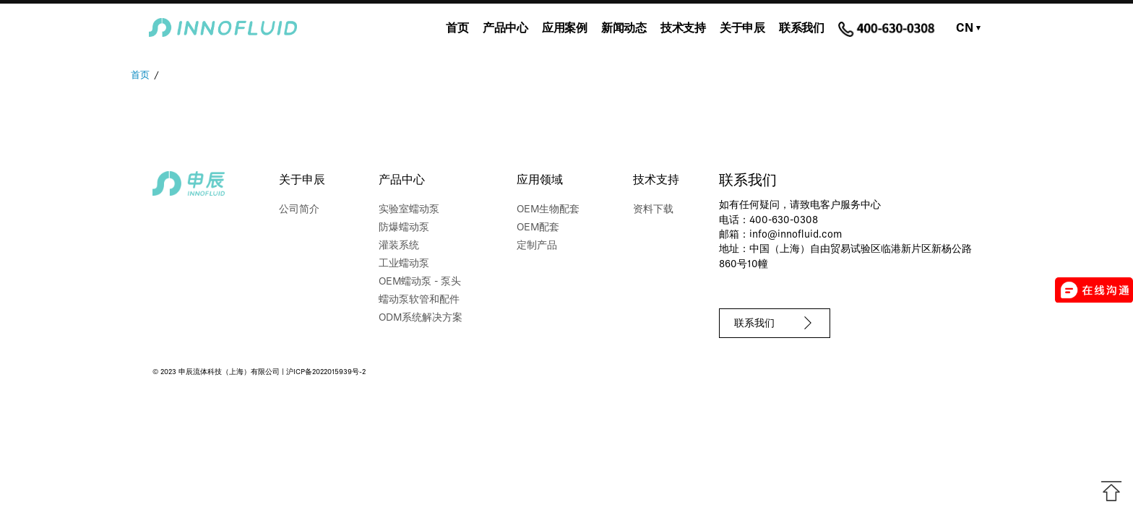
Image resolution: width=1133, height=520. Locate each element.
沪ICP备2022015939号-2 (326, 372)
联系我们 (801, 29)
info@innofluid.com (795, 235)
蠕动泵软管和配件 (419, 300)
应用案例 (564, 29)
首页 (457, 29)
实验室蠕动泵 (409, 209)
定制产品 (537, 245)
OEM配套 (538, 227)
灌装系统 (399, 245)
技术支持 (682, 29)
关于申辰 (742, 29)
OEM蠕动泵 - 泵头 (420, 282)
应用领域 (540, 180)
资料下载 (653, 209)
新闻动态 (623, 29)
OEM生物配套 (548, 209)
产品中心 (505, 29)
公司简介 (299, 209)
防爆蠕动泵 (404, 227)
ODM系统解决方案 (420, 318)
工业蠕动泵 (404, 264)
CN (968, 29)
